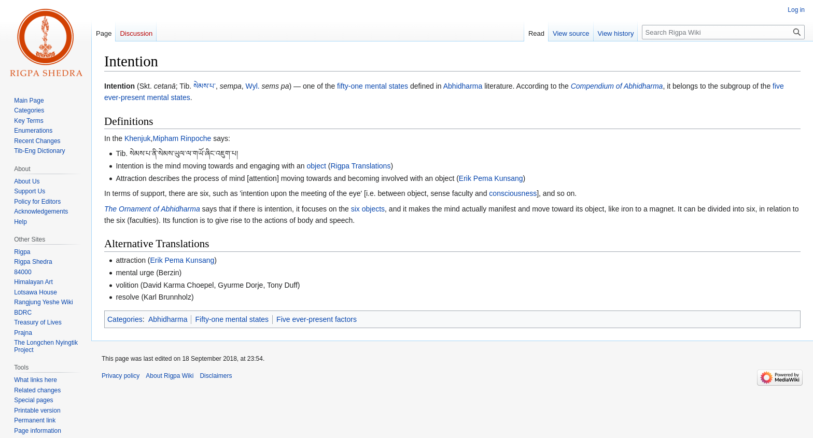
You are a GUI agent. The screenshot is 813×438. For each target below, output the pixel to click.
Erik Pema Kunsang (491, 178)
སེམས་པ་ (204, 86)
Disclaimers (216, 375)
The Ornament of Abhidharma (152, 209)
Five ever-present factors (316, 319)
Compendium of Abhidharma (617, 86)
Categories (125, 319)
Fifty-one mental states (232, 319)
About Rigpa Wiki (169, 375)
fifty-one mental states (372, 86)
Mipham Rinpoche (181, 138)
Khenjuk (137, 138)
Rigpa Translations (360, 166)
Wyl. (253, 86)
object (316, 166)
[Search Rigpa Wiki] (723, 32)
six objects (368, 209)
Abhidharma (463, 86)
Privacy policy (120, 375)
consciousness (513, 193)
